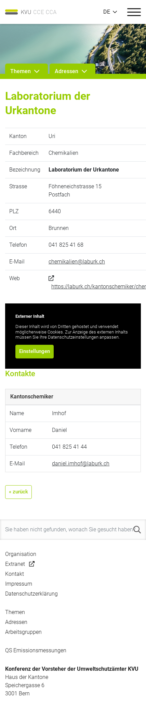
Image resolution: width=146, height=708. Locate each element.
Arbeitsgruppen (23, 632)
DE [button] (106, 12)
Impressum (18, 584)
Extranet (15, 564)
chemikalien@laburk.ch (77, 261)
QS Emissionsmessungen (35, 650)
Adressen (16, 622)
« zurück (18, 492)
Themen (15, 612)
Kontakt (14, 574)
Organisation (20, 554)
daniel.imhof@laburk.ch (80, 463)
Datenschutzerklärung (31, 593)
